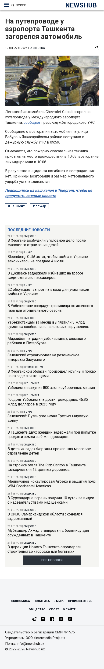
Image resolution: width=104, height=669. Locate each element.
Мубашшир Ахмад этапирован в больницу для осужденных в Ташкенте (48, 532)
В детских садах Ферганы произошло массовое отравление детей (49, 451)
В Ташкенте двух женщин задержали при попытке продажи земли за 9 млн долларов (51, 434)
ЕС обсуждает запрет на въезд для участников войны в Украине (48, 291)
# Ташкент (16, 206)
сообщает (32, 122)
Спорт (54, 609)
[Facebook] (52, 619)
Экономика (31, 383)
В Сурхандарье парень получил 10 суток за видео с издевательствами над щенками (50, 500)
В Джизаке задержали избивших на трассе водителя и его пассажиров (45, 275)
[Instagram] (43, 619)
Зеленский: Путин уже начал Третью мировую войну (48, 418)
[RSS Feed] (70, 619)
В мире (27, 252)
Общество (29, 236)
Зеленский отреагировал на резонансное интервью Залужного (43, 357)
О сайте (69, 609)
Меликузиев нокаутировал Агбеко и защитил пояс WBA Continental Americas (51, 483)
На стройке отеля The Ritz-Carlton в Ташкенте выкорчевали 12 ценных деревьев (46, 467)
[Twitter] (61, 619)
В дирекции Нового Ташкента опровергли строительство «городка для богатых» (44, 549)
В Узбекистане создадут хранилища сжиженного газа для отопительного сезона (50, 308)
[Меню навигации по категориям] (6, 5)
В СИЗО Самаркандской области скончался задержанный (44, 516)
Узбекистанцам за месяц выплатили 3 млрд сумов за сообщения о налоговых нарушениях (48, 324)
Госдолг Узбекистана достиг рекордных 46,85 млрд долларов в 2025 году (47, 401)
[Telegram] (34, 619)
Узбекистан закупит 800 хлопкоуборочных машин (51, 387)
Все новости (52, 560)
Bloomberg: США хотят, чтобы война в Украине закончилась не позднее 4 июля (47, 258)
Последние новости (28, 230)
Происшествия (33, 367)
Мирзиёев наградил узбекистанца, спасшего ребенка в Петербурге (46, 340)
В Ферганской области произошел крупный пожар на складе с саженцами (51, 373)
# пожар (39, 206)
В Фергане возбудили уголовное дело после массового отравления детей (46, 242)
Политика (42, 601)
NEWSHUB (81, 5)
